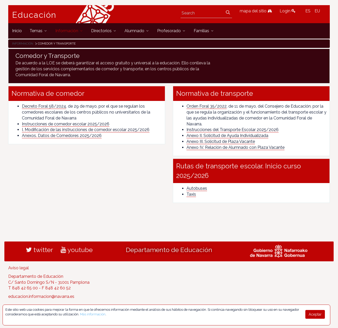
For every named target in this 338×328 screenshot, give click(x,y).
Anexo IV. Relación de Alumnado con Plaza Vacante (235, 147)
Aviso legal (18, 267)
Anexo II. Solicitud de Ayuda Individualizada (227, 135)
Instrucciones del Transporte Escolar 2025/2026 (232, 129)
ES (307, 10)
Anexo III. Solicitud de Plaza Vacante (220, 141)
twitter (39, 250)
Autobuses (196, 188)
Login (288, 10)
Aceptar (315, 314)
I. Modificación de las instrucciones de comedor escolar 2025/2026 (85, 129)
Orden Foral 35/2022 (206, 106)
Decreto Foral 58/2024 (44, 106)
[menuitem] (17, 30)
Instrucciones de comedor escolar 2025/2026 (65, 124)
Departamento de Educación (169, 250)
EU (317, 10)
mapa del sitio (256, 10)
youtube (77, 250)
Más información (92, 314)
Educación (34, 15)
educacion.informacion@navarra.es (41, 296)
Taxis (191, 194)
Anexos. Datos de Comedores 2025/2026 (62, 135)
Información (22, 43)
